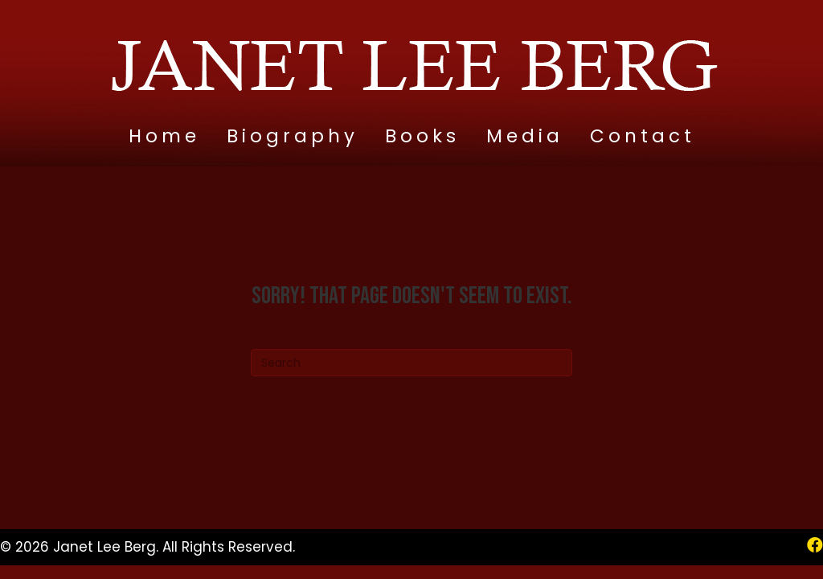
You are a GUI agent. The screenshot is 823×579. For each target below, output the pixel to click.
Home (164, 136)
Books (422, 136)
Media (524, 136)
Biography (292, 136)
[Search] (411, 362)
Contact (642, 136)
